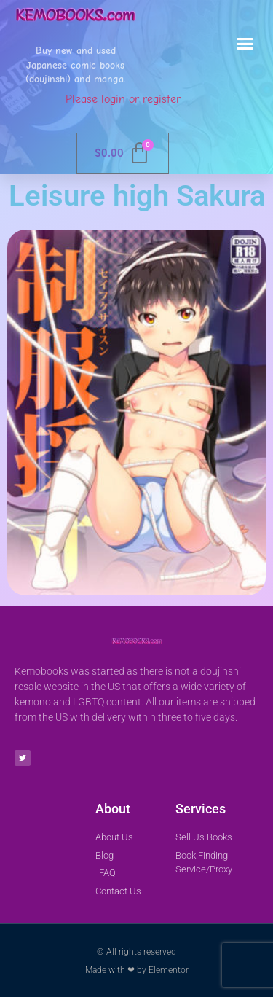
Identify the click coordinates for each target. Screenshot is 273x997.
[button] (245, 44)
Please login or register (123, 99)
